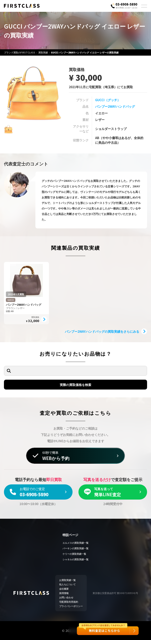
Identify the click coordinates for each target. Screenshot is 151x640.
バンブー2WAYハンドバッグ (115, 106)
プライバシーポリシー (71, 606)
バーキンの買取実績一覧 (75, 548)
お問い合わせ (66, 597)
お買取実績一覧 (67, 580)
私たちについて (67, 584)
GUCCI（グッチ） (107, 99)
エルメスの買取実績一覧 (75, 542)
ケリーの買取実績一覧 (74, 553)
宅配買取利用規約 (68, 601)
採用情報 (64, 593)
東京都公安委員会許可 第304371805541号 (115, 593)
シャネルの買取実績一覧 (75, 559)
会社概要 (64, 588)
